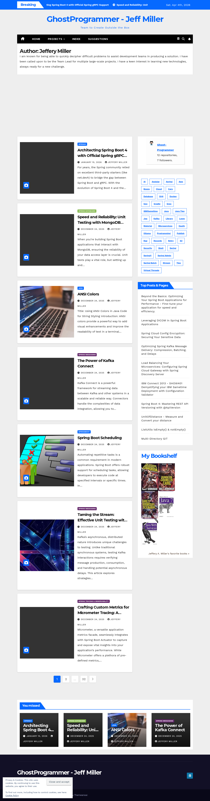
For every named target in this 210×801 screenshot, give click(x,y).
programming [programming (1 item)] (164, 233)
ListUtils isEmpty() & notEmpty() (163, 429)
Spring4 (82, 144)
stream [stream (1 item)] (166, 263)
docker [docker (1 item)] (173, 196)
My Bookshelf (159, 455)
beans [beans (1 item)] (146, 189)
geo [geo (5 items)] (145, 204)
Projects (55, 39)
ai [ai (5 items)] (144, 181)
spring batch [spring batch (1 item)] (150, 263)
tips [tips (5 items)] (178, 263)
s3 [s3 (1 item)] (181, 241)
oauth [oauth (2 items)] (182, 226)
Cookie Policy (12, 795)
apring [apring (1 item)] (169, 181)
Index (76, 39)
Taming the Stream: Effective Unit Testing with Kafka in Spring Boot (102, 520)
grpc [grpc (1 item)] (169, 204)
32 (84, 679)
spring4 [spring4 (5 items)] (147, 255)
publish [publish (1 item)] (180, 233)
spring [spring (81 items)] (173, 248)
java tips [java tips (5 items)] (180, 211)
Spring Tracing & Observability (94, 601)
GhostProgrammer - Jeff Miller (105, 19)
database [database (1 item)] (148, 196)
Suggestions (98, 39)
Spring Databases (87, 211)
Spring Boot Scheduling (99, 437)
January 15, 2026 (92, 162)
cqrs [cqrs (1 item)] (170, 189)
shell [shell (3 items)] (160, 248)
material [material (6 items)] (147, 226)
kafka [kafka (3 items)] (157, 218)
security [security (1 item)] (147, 248)
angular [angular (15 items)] (156, 181)
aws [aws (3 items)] (181, 181)
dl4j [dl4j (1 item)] (161, 196)
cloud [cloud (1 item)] (159, 189)
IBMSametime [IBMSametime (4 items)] (150, 211)
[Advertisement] (105, 100)
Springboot (84, 432)
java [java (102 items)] (166, 211)
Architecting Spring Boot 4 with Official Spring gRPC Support (102, 155)
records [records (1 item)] (158, 241)
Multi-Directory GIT (154, 438)
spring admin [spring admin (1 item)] (164, 255)
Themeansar (80, 795)
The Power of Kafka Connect (170, 727)
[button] (183, 39)
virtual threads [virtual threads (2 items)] (151, 270)
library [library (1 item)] (169, 218)
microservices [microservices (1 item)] (165, 226)
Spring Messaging (87, 355)
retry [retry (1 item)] (170, 241)
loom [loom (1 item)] (182, 218)
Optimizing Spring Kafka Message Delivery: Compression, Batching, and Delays (164, 350)
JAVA (81, 288)
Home (36, 39)
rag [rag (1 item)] (145, 241)
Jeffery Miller (116, 162)
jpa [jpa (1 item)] (145, 218)
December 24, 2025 (93, 229)
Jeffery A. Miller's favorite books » (168, 553)
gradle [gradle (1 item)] (157, 204)
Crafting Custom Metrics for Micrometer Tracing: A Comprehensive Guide (103, 613)
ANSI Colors (88, 294)
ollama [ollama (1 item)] (147, 233)
